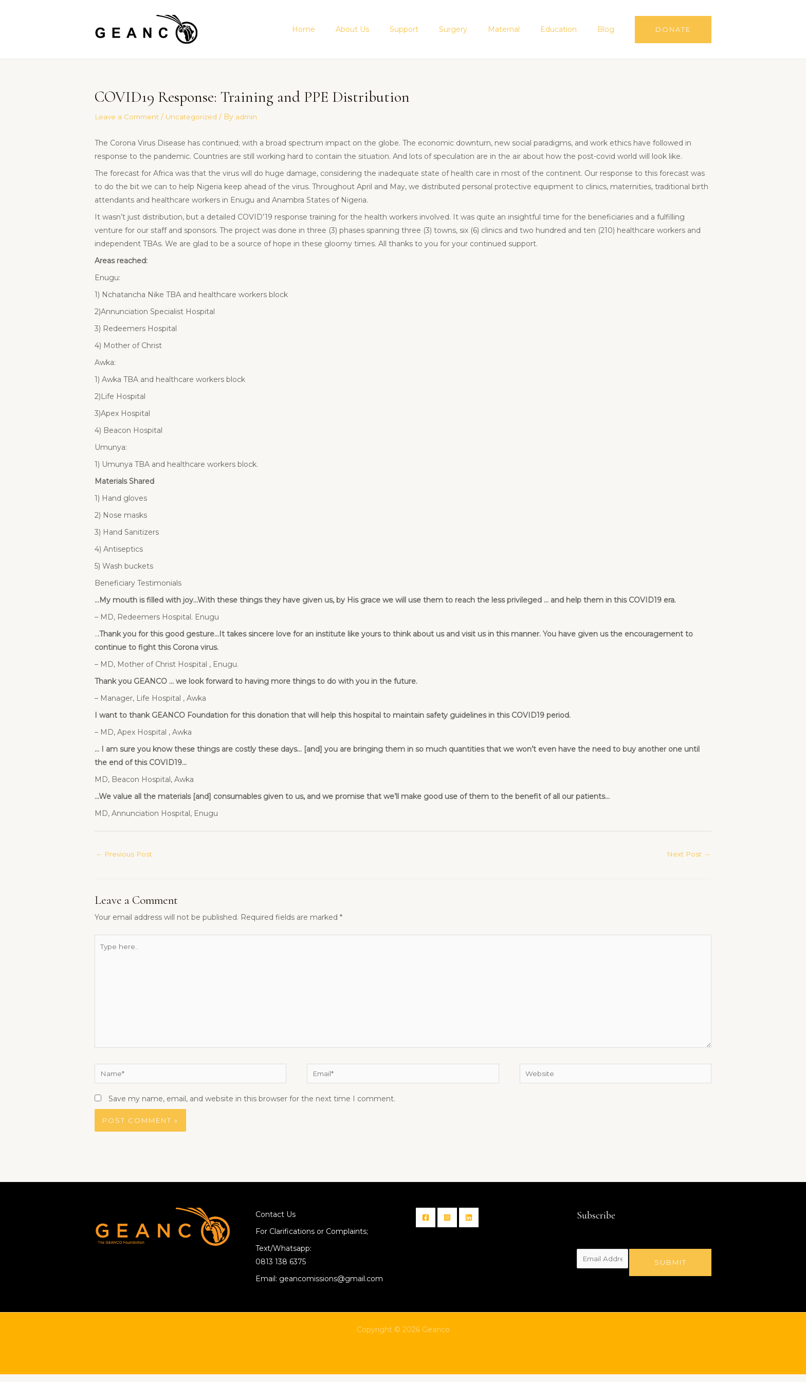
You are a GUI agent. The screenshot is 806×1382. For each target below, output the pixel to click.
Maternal (519, 29)
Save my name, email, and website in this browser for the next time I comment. (251, 1106)
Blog (608, 29)
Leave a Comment (128, 116)
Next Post (687, 854)
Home (343, 29)
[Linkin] (475, 1225)
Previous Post (125, 854)
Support (431, 29)
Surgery (475, 29)
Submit (670, 1269)
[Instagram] (450, 1225)
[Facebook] (425, 1225)
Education (567, 29)
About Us (386, 29)
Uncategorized (196, 116)
